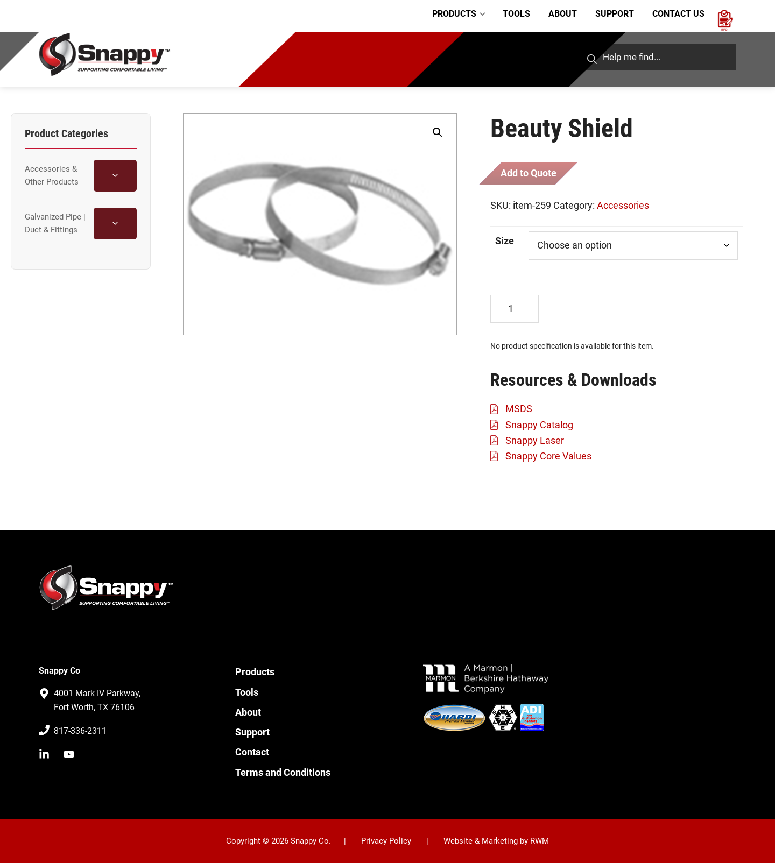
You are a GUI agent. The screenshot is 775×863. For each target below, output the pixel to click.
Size (504, 240)
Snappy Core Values (548, 455)
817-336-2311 (80, 731)
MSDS (518, 408)
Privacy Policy (386, 840)
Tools (246, 691)
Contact (252, 752)
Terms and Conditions (282, 771)
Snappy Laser (534, 439)
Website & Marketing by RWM (496, 840)
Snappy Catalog (539, 424)
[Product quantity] (514, 308)
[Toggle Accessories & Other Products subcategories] (115, 176)
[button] (437, 132)
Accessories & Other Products (52, 175)
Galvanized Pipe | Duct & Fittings (55, 223)
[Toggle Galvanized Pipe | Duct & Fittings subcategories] (115, 223)
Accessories (623, 204)
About (248, 711)
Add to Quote (528, 173)
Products (254, 671)
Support (252, 731)
